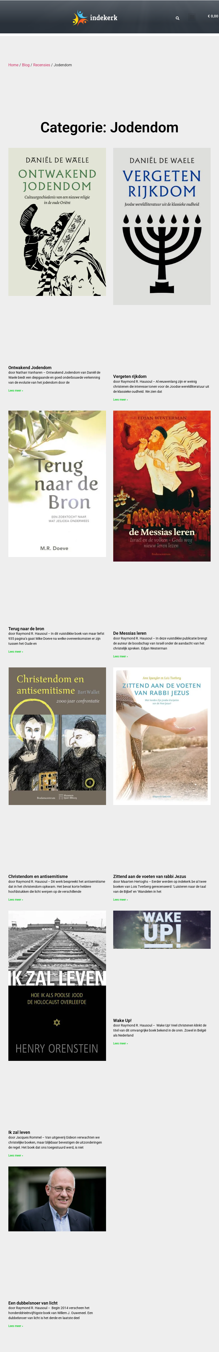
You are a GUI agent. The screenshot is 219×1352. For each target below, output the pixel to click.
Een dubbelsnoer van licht (33, 1303)
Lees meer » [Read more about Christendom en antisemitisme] (15, 899)
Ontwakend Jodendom (30, 367)
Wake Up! (122, 1020)
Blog (26, 65)
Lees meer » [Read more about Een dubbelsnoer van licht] (15, 1326)
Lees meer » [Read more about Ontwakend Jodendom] (15, 390)
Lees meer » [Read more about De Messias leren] (120, 656)
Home (13, 65)
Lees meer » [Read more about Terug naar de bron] (15, 651)
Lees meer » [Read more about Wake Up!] (120, 1043)
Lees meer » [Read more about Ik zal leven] (15, 1155)
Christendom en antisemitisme (38, 876)
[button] (192, 17)
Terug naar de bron (26, 628)
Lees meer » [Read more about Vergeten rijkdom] (120, 399)
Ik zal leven (19, 1132)
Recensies (41, 65)
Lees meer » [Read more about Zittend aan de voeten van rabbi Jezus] (120, 899)
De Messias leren (129, 633)
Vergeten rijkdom (130, 376)
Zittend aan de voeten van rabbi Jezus (149, 876)
